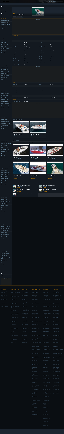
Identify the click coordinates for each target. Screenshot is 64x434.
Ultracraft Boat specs (56, 386)
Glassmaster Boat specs (56, 335)
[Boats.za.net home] (5, 1)
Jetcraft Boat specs (24, 317)
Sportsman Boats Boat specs (47, 393)
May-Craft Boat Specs (4, 147)
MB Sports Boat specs (46, 346)
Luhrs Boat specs (13, 321)
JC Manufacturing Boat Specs (5, 123)
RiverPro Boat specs (56, 367)
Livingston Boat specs (56, 346)
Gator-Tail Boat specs (56, 331)
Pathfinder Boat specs (46, 361)
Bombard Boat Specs (4, 52)
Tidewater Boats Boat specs (47, 410)
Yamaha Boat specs (45, 425)
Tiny (1, 273)
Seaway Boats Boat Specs (5, 213)
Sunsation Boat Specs (4, 236)
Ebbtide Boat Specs (4, 91)
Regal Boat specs (13, 332)
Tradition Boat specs (35, 404)
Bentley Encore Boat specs (46, 302)
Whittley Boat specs (35, 414)
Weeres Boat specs (45, 421)
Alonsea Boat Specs (4, 26)
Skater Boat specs (34, 382)
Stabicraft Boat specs (35, 386)
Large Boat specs (3, 289)
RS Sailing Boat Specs (4, 197)
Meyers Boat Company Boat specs (58, 349)
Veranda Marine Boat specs (46, 415)
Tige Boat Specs (3, 249)
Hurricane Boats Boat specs (36, 339)
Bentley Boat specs (45, 300)
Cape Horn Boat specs (35, 313)
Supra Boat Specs (4, 238)
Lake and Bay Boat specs (56, 343)
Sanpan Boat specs (35, 374)
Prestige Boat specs (14, 329)
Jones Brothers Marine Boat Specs (5, 126)
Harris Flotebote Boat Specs (5, 107)
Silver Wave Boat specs (46, 386)
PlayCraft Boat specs (35, 360)
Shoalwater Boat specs (56, 372)
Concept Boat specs (24, 299)
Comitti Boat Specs (4, 77)
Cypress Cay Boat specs (35, 324)
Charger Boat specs (45, 314)
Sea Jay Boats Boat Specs (5, 207)
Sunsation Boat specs (35, 396)
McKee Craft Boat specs (35, 353)
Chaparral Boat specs (14, 303)
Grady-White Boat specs (25, 314)
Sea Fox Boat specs (35, 375)
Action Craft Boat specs (56, 292)
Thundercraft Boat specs (46, 408)
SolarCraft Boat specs (56, 375)
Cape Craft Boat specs (46, 310)
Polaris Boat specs (56, 361)
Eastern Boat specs (24, 306)
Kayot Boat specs (34, 343)
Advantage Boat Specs (4, 22)
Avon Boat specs (55, 302)
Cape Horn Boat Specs (4, 67)
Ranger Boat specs (45, 367)
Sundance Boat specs (46, 400)
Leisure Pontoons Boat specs (47, 338)
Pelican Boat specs (56, 357)
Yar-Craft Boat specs (56, 393)
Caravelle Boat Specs (4, 69)
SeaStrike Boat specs (46, 379)
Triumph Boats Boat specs (46, 411)
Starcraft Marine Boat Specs (5, 226)
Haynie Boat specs (55, 339)
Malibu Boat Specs (4, 141)
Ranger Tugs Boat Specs (5, 184)
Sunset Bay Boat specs (46, 403)
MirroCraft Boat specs (56, 350)
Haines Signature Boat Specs (5, 105)
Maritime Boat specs (45, 343)
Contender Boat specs (25, 300)
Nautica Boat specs (35, 354)
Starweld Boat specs (56, 378)
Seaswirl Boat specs (24, 338)
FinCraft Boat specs (56, 324)
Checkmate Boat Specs (5, 73)
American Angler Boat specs (57, 299)
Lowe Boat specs (45, 339)
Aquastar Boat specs (56, 300)
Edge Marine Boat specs (35, 328)
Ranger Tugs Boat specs (35, 368)
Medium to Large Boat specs (15, 289)
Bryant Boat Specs (4, 56)
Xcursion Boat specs (46, 422)
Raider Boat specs (34, 367)
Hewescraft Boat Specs (5, 115)
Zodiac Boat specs (45, 426)
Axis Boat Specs (3, 46)
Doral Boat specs (13, 307)
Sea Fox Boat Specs (4, 203)
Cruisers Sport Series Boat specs (37, 321)
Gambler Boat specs (56, 328)
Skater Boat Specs (4, 215)
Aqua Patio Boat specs (35, 296)
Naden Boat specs (55, 354)
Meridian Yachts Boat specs (15, 325)
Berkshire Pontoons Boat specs (47, 303)
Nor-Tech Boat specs (4, 299)
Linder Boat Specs (4, 134)
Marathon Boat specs (46, 342)
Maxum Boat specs (13, 324)
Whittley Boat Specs (4, 266)
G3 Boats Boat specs (46, 325)
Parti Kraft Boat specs (46, 360)
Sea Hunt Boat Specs (4, 205)
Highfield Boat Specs (4, 117)
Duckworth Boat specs (35, 325)
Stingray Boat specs (35, 392)
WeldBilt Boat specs (56, 392)
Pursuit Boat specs (24, 332)
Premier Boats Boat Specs (5, 172)
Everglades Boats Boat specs (26, 310)
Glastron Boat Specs (4, 101)
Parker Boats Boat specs (25, 328)
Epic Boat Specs (3, 97)
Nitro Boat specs (45, 354)
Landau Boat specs (45, 336)
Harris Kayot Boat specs (46, 331)
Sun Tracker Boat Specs (5, 234)
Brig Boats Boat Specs (4, 54)
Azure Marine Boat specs (35, 303)
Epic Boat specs (34, 331)
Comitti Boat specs (35, 320)
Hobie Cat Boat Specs (4, 119)
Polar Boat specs (34, 361)
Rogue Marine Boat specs (56, 368)
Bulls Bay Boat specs (56, 313)
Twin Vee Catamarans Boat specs (36, 408)
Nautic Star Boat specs (46, 353)
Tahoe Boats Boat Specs (5, 240)
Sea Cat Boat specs (45, 374)
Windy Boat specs (13, 342)
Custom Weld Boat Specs (5, 82)
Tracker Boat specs (56, 382)
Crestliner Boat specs (46, 318)
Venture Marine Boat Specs (5, 262)
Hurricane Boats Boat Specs (5, 121)
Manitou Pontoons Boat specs (36, 349)
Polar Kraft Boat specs (56, 360)
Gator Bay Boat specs (46, 328)
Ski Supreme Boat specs (46, 389)
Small (1, 15)
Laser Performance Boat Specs (6, 132)
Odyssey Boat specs (46, 356)
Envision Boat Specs (4, 95)
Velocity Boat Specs (4, 260)
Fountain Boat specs (14, 311)
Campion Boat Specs (4, 65)
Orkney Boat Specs (4, 159)
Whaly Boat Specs (4, 264)
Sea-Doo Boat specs (46, 378)
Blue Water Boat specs (46, 307)
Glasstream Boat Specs (5, 99)
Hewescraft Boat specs (35, 338)
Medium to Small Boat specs (36, 289)
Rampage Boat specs (14, 331)
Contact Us (2, 275)
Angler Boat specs (34, 295)
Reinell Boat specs (45, 368)
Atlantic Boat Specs (4, 40)
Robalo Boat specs (35, 371)
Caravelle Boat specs (35, 314)
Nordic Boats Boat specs (25, 325)
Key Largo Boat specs (46, 335)
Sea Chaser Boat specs (46, 375)
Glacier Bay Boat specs (25, 313)
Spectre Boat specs (24, 339)
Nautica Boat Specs (4, 153)
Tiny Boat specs (55, 289)
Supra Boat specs (34, 397)
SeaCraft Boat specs (35, 379)
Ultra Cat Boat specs (56, 385)
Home (1, 6)
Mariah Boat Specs (4, 145)
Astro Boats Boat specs (46, 296)
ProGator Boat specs (56, 364)
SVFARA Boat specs (45, 404)
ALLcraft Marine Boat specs (57, 295)
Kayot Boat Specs (4, 128)
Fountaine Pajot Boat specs (15, 313)
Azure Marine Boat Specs (5, 48)
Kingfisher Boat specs (25, 320)
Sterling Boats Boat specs (57, 379)
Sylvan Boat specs (45, 407)
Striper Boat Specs (4, 232)
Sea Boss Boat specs (46, 372)
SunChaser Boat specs (46, 397)
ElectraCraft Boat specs (46, 321)
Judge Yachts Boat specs (14, 318)
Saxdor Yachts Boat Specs (5, 201)
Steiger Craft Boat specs (35, 390)
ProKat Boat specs (24, 331)
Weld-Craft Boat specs (56, 390)
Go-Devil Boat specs (56, 336)
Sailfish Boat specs (24, 335)
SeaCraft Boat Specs (4, 211)
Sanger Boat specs (45, 371)
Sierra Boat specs (45, 385)
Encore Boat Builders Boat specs (57, 320)
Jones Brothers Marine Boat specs (37, 342)
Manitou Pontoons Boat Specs (6, 143)
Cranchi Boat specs (3, 292)
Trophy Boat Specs (4, 255)
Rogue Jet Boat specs (35, 372)
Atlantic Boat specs (35, 299)
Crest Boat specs (45, 317)
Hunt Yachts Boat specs (4, 295)
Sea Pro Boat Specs (4, 209)
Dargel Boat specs (55, 317)
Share (15, 17)
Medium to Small (3, 18)
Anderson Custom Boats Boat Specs (5, 29)
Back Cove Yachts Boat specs (15, 296)
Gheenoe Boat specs (56, 332)
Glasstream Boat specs (35, 332)
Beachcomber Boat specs (46, 299)
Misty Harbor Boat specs (46, 349)
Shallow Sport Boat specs (46, 382)
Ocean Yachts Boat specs (4, 302)
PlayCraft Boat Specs (4, 168)
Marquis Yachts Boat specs (4, 296)
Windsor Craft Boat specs (14, 340)
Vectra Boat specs (45, 414)
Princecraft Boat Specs (5, 174)
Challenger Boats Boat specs (26, 296)
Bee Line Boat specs (56, 307)
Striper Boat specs (35, 393)
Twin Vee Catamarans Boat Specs (5, 258)
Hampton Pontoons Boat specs (57, 338)
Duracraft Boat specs (56, 318)
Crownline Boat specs (25, 302)
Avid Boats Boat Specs (4, 44)
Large (2, 8)
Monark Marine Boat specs (46, 350)
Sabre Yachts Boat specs (14, 335)
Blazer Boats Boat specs (46, 306)
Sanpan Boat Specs (4, 199)
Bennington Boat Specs (4, 50)
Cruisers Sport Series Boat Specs (5, 80)
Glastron (22, 6)
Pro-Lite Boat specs (45, 364)
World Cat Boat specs (25, 343)
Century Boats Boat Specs (5, 71)
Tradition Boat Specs (4, 251)
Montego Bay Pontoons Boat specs (58, 353)
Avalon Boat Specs (4, 42)
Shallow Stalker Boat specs (57, 371)
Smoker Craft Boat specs (46, 390)
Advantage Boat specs (35, 292)
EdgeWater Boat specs (25, 307)
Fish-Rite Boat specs (56, 325)
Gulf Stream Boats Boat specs (36, 335)
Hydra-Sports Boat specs (14, 317)
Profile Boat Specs (4, 176)
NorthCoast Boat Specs (5, 157)
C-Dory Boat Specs (4, 58)
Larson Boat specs (24, 321)
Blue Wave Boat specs (56, 310)
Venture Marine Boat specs (36, 411)
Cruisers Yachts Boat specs (15, 306)
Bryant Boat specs (34, 306)
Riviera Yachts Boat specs (4, 303)
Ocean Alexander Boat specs (5, 300)
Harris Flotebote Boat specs (36, 336)
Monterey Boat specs (25, 324)
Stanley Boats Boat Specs (5, 224)
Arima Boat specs (45, 295)
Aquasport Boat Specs (4, 38)
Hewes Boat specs (45, 332)
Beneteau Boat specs (14, 299)
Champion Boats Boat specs (47, 313)
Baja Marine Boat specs (25, 292)
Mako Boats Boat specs (35, 346)
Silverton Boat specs (14, 336)
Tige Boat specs (34, 403)
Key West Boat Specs (4, 130)
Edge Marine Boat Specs (5, 93)
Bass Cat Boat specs (56, 303)
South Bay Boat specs (46, 392)
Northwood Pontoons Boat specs (57, 356)
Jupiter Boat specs (24, 318)
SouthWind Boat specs (35, 385)
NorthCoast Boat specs (35, 357)
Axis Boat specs (34, 302)
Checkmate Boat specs (35, 317)
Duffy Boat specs (45, 320)
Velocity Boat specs (35, 410)
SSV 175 (25, 6)
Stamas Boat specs (24, 342)
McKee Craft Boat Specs (5, 149)
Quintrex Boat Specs (4, 178)
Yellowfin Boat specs (35, 415)
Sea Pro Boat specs (35, 378)
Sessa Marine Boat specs (4, 306)
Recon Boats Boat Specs (5, 186)
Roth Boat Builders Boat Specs (6, 195)
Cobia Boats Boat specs (35, 318)
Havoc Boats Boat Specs (5, 109)
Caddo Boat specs (34, 310)
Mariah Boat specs (34, 350)
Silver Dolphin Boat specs (56, 374)
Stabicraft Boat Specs (4, 222)
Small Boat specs (45, 289)
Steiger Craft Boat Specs (5, 228)
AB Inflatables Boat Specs (5, 20)
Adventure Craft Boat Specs (5, 24)
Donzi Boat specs (24, 303)
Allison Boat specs (55, 296)
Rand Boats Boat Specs (5, 182)
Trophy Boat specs (35, 407)
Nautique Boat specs (35, 356)
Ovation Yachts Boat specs (15, 328)
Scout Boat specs (24, 336)
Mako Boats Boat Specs (5, 139)
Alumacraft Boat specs (46, 292)
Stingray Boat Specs (4, 230)
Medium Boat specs (24, 289)
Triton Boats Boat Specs (5, 253)
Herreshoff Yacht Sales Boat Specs (5, 112)
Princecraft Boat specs (35, 364)
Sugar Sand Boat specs (46, 396)
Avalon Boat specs (34, 300)
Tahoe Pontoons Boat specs (36, 400)
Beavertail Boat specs (56, 306)
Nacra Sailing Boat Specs (5, 151)
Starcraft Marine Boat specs (36, 389)
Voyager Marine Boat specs (46, 418)
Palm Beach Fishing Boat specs (47, 357)
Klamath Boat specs (56, 342)
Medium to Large (3, 11)
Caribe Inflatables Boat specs (57, 314)
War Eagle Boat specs (56, 389)
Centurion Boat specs (25, 295)
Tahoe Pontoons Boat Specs (5, 242)
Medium (2, 13)
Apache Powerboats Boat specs (15, 292)
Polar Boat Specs (4, 170)
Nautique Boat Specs (4, 155)
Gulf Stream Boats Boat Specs (6, 103)
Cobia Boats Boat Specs (5, 75)
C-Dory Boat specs (35, 307)
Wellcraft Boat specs (14, 339)
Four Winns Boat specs (14, 314)
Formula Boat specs (14, 310)
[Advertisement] (6, 281)
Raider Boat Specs (4, 180)
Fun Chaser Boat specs (46, 324)
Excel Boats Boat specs (56, 321)
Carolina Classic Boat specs (15, 300)
